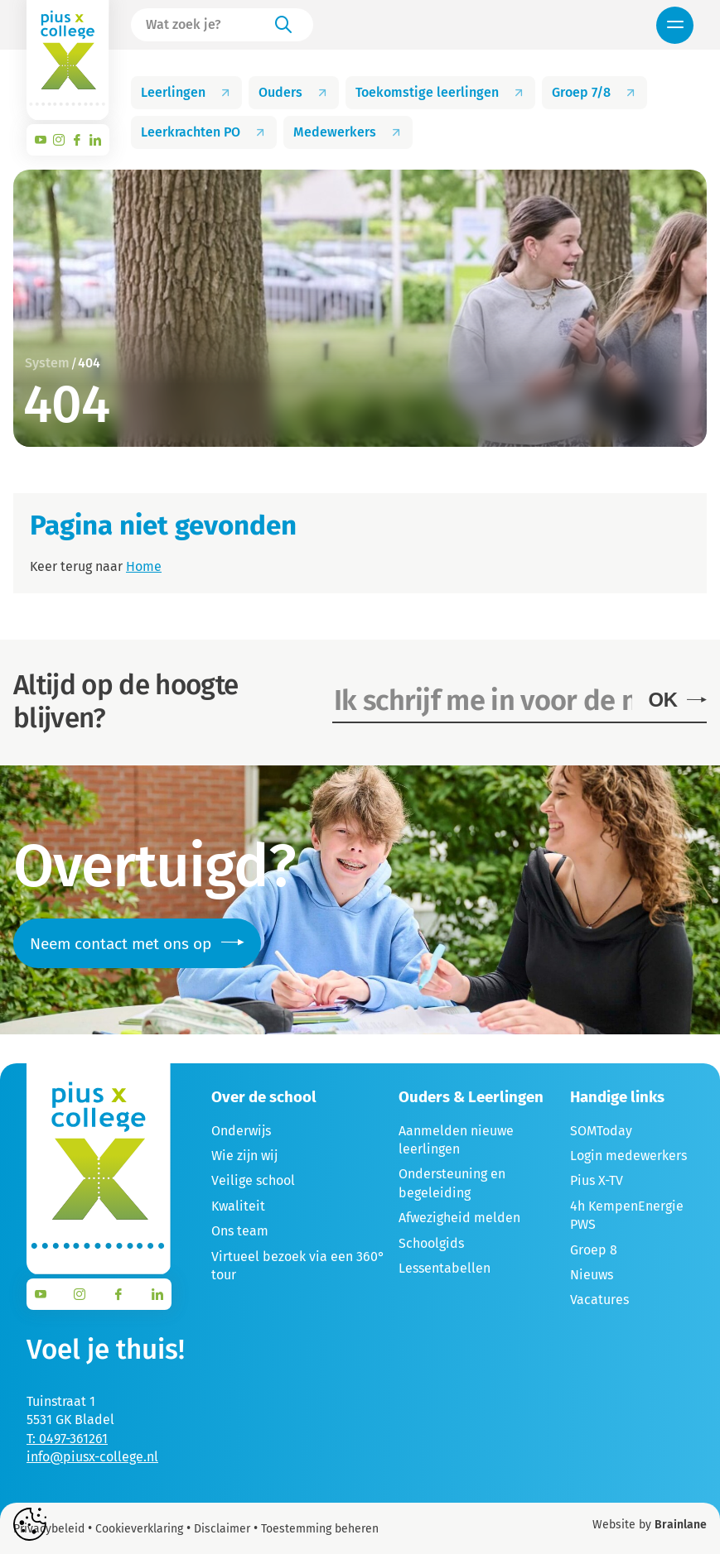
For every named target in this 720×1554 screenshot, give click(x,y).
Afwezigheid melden (459, 1217)
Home (144, 566)
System (47, 363)
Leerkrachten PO (204, 132)
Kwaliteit (238, 1206)
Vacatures (599, 1299)
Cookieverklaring (139, 1529)
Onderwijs (241, 1131)
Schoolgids (431, 1243)
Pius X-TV (596, 1180)
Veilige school (253, 1180)
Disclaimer (222, 1529)
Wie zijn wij (244, 1155)
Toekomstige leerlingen (440, 92)
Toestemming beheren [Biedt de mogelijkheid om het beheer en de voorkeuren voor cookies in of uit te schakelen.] (320, 1529)
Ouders (294, 92)
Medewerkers (348, 132)
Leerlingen (186, 92)
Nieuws (591, 1275)
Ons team (239, 1231)
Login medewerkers (628, 1155)
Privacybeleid (49, 1529)
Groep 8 (593, 1250)
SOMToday (601, 1131)
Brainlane (681, 1525)
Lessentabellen (444, 1268)
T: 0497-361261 (67, 1438)
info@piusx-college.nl (92, 1457)
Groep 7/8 (594, 92)
